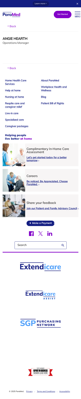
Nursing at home (14, 97)
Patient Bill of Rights (52, 103)
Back (11, 26)
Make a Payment (42, 223)
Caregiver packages (16, 126)
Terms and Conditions (46, 392)
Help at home (12, 90)
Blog (43, 97)
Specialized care (14, 120)
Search (63, 245)
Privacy (29, 392)
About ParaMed (50, 80)
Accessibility (64, 392)
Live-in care (11, 113)
